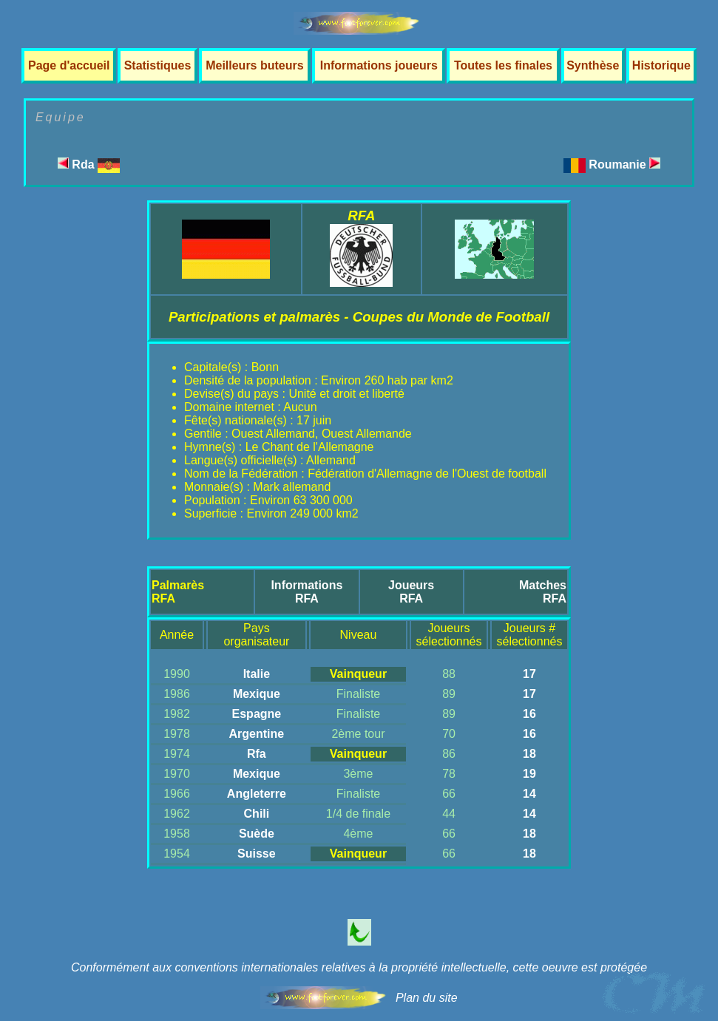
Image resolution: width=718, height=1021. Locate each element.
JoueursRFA (411, 592)
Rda (89, 164)
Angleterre (256, 793)
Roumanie (624, 164)
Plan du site (427, 997)
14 (529, 793)
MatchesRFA (542, 592)
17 (529, 674)
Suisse (256, 853)
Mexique (256, 694)
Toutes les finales (503, 65)
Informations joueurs (379, 65)
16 (529, 714)
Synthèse (592, 65)
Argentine (257, 733)
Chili (257, 813)
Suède (256, 833)
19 (529, 773)
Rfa (256, 753)
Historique (661, 65)
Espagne (257, 714)
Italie (256, 674)
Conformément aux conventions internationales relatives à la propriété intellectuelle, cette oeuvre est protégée (359, 967)
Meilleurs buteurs (254, 65)
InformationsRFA (306, 592)
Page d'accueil (69, 65)
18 (529, 753)
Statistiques (158, 65)
